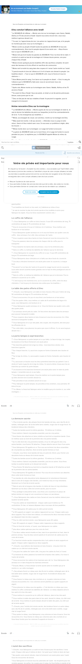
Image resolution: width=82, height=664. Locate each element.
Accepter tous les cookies (48, 47)
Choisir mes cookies (30, 47)
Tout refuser (41, 51)
